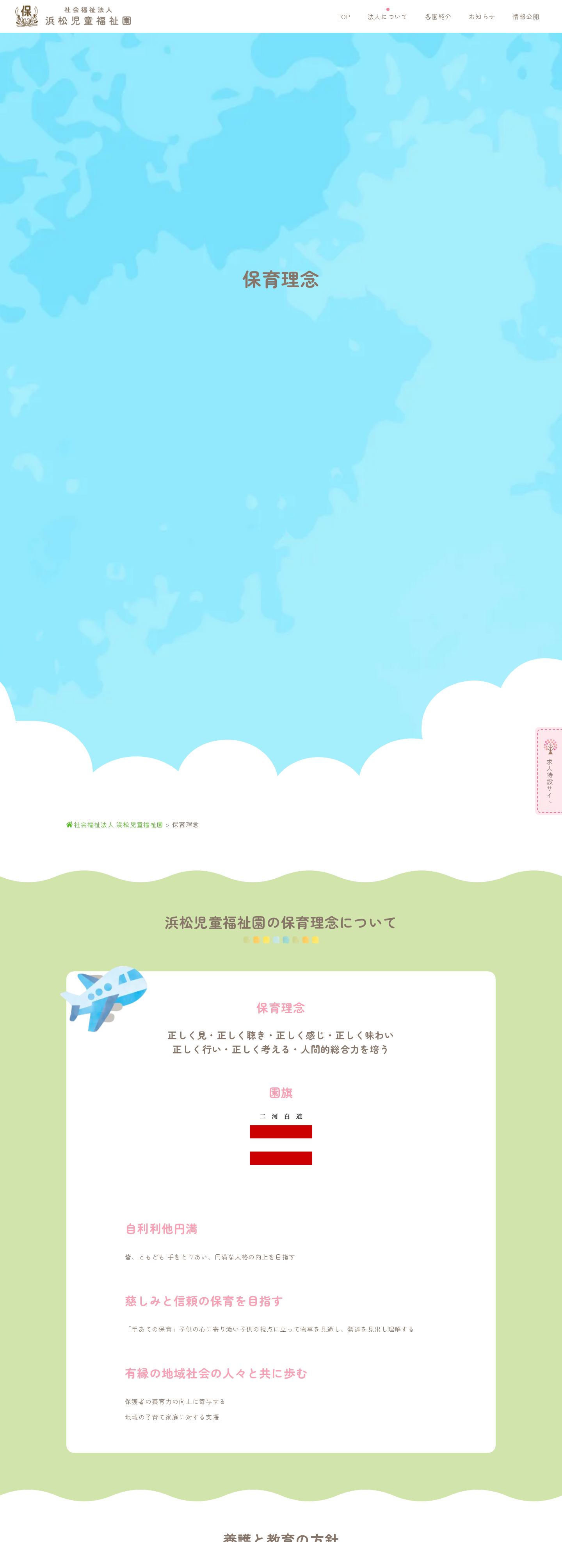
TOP (344, 16)
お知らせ (482, 16)
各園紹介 (438, 16)
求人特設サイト (549, 782)
